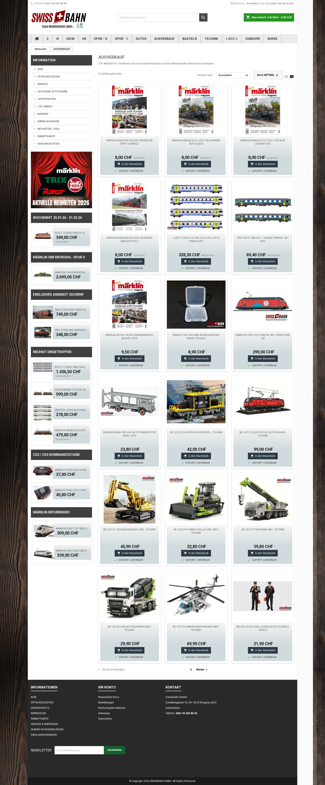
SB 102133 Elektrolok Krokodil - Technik (196, 432)
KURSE (273, 39)
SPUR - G (100, 39)
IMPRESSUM (38, 713)
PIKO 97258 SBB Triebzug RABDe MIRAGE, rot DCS (71, 309)
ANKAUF (42, 84)
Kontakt (173, 687)
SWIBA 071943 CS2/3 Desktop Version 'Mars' (71, 470)
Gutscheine (105, 718)
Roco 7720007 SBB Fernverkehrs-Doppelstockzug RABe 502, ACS (71, 367)
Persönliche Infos (108, 697)
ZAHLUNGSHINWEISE (44, 734)
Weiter (202, 670)
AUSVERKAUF (164, 39)
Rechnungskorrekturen (111, 707)
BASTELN (189, 39)
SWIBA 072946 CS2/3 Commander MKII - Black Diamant (71, 490)
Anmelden (252, 3)
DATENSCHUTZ (40, 707)
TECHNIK (211, 39)
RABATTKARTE (46, 136)
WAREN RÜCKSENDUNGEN (47, 729)
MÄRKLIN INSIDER (48, 121)
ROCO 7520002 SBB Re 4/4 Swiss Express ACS (71, 233)
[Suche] (162, 17)
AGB (40, 69)
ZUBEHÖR (252, 39)
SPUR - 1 (121, 39)
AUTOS (141, 39)
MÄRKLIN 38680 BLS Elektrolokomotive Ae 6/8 (71, 430)
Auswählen (233, 75)
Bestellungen (106, 702)
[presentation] (86, 764)
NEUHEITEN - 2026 (48, 128)
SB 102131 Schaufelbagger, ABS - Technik (129, 529)
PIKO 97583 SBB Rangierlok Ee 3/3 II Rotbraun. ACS (71, 330)
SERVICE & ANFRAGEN (44, 724)
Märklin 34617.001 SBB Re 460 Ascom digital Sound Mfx (72, 528)
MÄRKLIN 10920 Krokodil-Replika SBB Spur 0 (71, 272)
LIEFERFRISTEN (46, 98)
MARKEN (42, 113)
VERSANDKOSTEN (48, 143)
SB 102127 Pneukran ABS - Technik (262, 529)
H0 (84, 39)
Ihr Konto (107, 687)
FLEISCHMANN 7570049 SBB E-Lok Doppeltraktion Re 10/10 (71, 389)
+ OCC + (232, 39)
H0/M (70, 39)
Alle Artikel (268, 75)
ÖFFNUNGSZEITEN (48, 76)
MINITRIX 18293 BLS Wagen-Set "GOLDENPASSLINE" (71, 410)
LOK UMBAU (45, 106)
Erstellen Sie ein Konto (280, 3)
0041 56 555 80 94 (56, 3)
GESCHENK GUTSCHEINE (52, 91)
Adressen (104, 713)
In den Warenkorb (129, 164)
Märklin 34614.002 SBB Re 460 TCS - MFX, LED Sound (72, 550)
